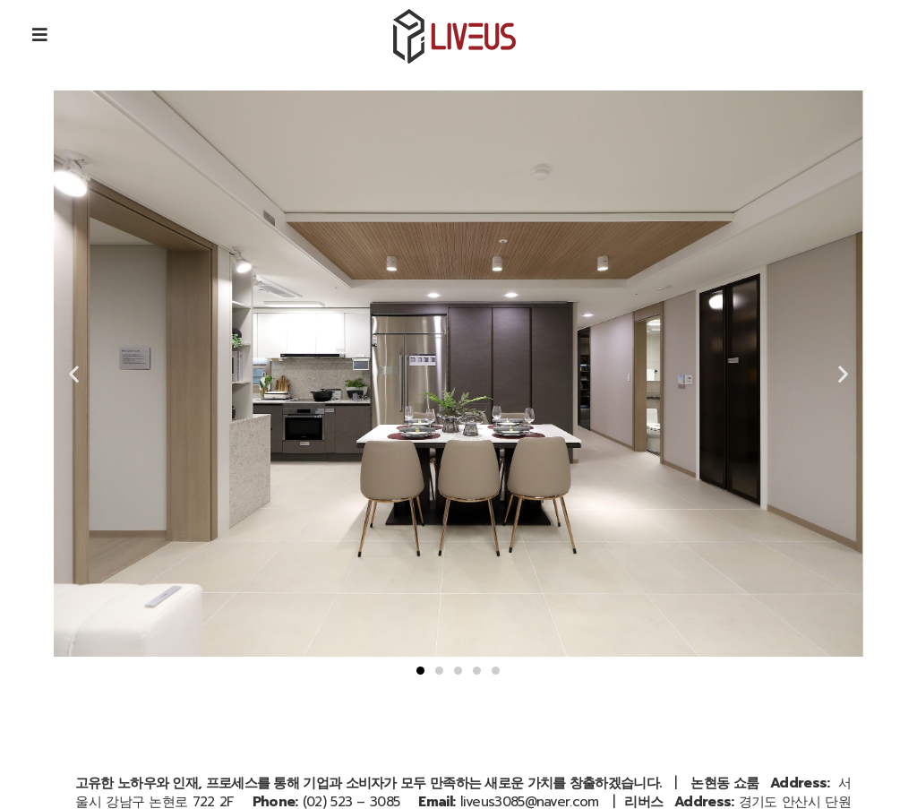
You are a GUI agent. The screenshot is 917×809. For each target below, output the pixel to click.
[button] (420, 671)
